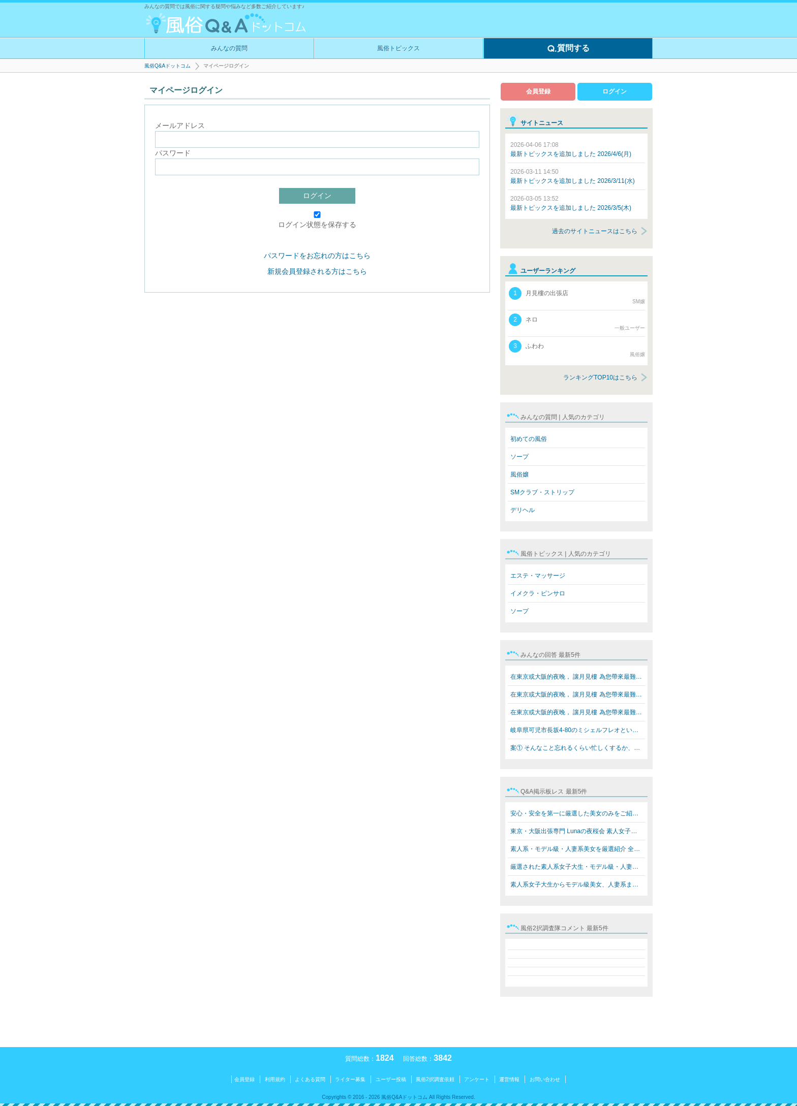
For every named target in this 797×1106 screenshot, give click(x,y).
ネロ (577, 322)
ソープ (519, 456)
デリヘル (522, 510)
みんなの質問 (229, 48)
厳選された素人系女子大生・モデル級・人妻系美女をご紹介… (577, 866)
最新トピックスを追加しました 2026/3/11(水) (572, 176)
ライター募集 (350, 1079)
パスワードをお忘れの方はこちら (317, 255)
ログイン (317, 196)
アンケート (476, 1079)
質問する (568, 49)
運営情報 (509, 1079)
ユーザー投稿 (391, 1079)
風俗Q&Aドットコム (167, 66)
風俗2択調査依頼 (435, 1079)
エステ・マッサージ (537, 575)
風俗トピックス (398, 48)
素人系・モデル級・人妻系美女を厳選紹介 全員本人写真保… (577, 848)
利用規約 (275, 1079)
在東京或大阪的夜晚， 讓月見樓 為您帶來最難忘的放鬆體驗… (577, 676)
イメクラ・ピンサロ (537, 593)
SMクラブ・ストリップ (542, 492)
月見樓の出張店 (577, 296)
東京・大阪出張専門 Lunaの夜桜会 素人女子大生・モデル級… (577, 831)
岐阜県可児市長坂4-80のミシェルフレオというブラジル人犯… (577, 730)
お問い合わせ (545, 1079)
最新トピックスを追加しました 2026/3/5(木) (570, 203)
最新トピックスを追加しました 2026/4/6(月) (570, 149)
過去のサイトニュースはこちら (594, 231)
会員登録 (538, 91)
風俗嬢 (519, 474)
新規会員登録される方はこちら (317, 271)
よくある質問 (310, 1079)
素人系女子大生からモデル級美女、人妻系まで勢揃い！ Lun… (577, 884)
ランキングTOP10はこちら (600, 377)
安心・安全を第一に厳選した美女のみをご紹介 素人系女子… (577, 813)
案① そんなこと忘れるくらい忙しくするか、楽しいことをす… (577, 747)
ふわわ (577, 349)
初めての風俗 (528, 439)
